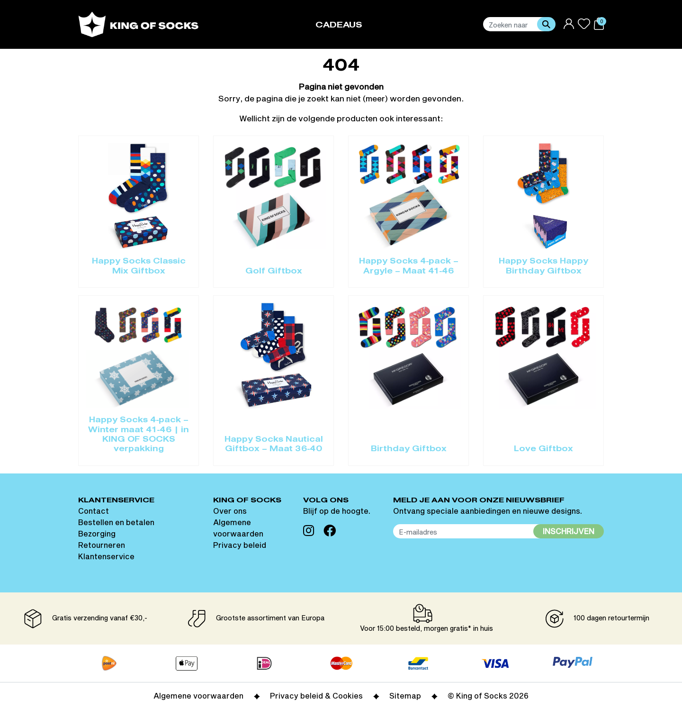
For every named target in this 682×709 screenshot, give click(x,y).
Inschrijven (568, 531)
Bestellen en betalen (116, 522)
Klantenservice (106, 556)
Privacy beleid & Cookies (316, 695)
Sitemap (405, 695)
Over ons (230, 510)
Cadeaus (338, 25)
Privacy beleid (239, 544)
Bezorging (97, 533)
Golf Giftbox (273, 271)
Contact (93, 510)
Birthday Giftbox (409, 449)
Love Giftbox (543, 449)
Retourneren (101, 544)
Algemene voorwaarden (198, 695)
